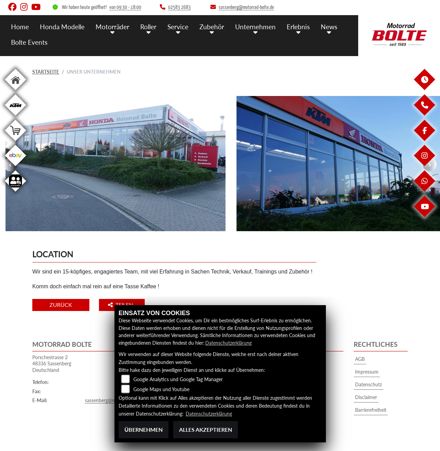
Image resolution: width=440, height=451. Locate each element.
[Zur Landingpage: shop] (15, 142)
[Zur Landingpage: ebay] (15, 167)
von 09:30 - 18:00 (125, 7)
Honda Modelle (62, 27)
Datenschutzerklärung (228, 343)
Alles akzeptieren (205, 429)
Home (20, 27)
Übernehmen (143, 429)
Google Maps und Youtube (161, 389)
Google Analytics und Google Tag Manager (178, 379)
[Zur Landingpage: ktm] (15, 117)
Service (177, 27)
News (329, 27)
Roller (148, 27)
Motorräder (112, 27)
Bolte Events (29, 42)
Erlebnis (298, 27)
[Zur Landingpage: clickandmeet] (15, 193)
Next (430, 164)
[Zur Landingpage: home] (15, 91)
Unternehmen (255, 27)
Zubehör (211, 27)
